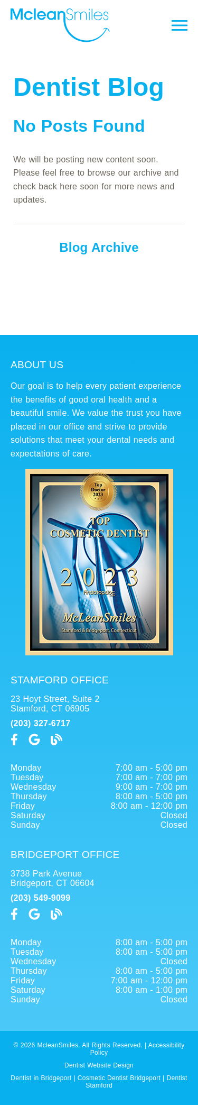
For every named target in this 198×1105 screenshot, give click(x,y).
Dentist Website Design (99, 1065)
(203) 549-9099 (40, 897)
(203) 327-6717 (40, 723)
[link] (60, 39)
